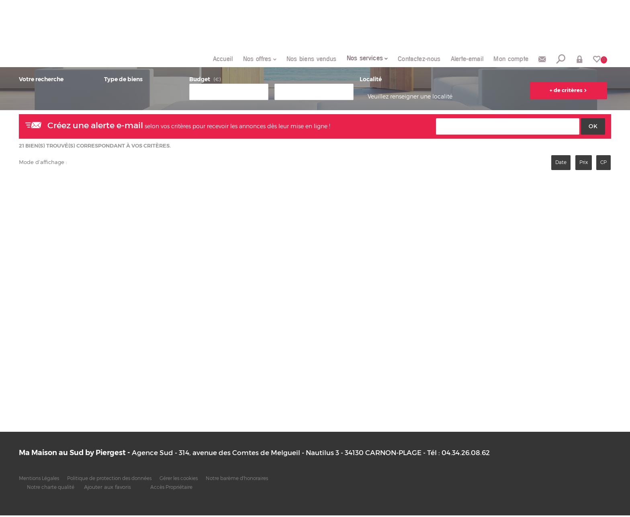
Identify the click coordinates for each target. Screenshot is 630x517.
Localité (371, 80)
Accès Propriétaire (178, 489)
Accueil (200, 59)
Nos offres (239, 59)
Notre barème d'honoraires (263, 480)
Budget (199, 80)
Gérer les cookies (197, 480)
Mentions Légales (41, 480)
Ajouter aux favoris (112, 489)
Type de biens (123, 80)
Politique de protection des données (120, 480)
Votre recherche (41, 80)
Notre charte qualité (53, 489)
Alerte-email (459, 59)
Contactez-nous (407, 59)
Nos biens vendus (294, 59)
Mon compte (506, 59)
